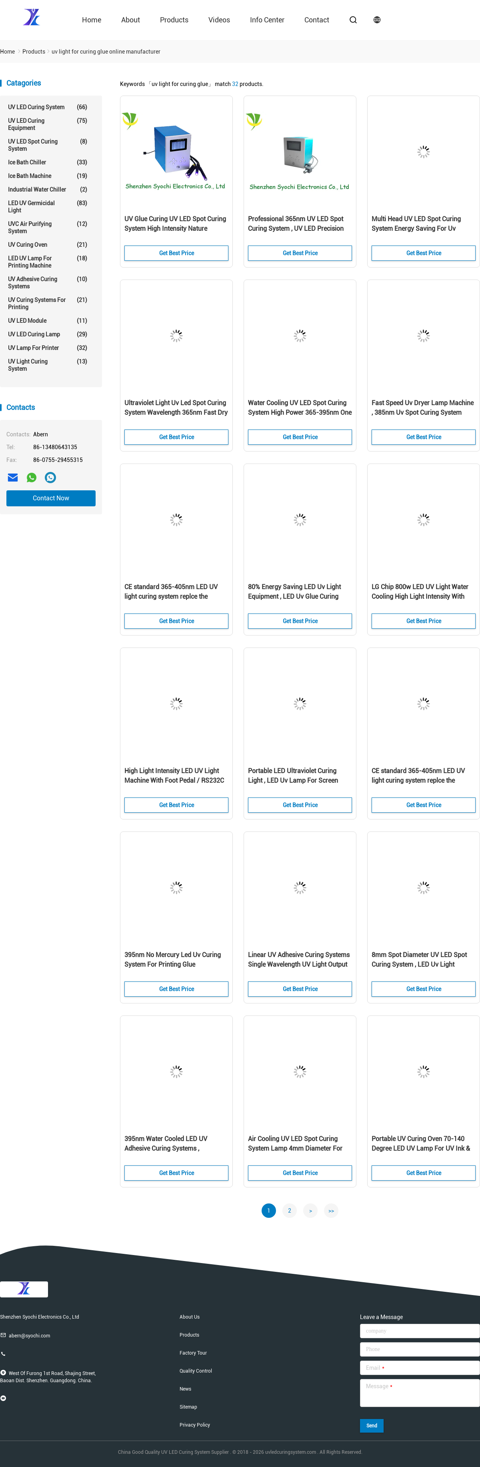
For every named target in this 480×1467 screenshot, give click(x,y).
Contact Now (51, 498)
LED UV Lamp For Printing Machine (47, 262)
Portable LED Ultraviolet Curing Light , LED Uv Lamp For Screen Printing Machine (293, 780)
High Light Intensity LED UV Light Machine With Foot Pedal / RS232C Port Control (174, 780)
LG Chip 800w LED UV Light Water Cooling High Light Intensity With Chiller (420, 596)
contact (316, 20)
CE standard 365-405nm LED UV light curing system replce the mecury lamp (171, 596)
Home (91, 20)
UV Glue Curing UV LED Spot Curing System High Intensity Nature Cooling (175, 228)
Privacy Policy (195, 1425)
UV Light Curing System (47, 365)
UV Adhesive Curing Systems (47, 283)
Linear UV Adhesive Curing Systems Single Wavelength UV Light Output (299, 959)
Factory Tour (193, 1353)
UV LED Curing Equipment (47, 124)
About (130, 20)
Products (174, 20)
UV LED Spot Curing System (47, 145)
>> (331, 1210)
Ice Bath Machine (47, 176)
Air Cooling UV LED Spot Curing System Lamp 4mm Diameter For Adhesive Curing (295, 1148)
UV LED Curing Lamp (47, 334)
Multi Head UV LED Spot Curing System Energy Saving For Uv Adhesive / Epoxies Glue (416, 228)
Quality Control (196, 1371)
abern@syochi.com (25, 1335)
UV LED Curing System (47, 107)
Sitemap (188, 1407)
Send (371, 1426)
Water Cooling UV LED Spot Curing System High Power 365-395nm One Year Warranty (300, 412)
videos (219, 20)
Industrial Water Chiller (47, 189)
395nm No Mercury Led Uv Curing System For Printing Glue (172, 959)
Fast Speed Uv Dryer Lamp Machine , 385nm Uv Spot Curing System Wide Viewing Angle (423, 412)
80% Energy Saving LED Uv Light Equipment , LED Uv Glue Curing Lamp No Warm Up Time (294, 596)
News (185, 1389)
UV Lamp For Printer (47, 348)
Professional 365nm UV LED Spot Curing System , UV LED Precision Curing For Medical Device (296, 228)
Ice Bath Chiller (47, 162)
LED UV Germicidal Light (47, 207)
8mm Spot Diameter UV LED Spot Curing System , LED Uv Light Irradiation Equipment (419, 964)
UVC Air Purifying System (47, 227)
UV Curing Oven (47, 244)
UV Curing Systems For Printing (47, 303)
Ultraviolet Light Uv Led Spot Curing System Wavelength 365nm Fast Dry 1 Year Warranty (176, 412)
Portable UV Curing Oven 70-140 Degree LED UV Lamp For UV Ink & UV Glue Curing (421, 1148)
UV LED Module (47, 320)
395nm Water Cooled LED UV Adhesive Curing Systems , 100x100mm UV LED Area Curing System (171, 1149)
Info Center (267, 20)
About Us (190, 1317)
